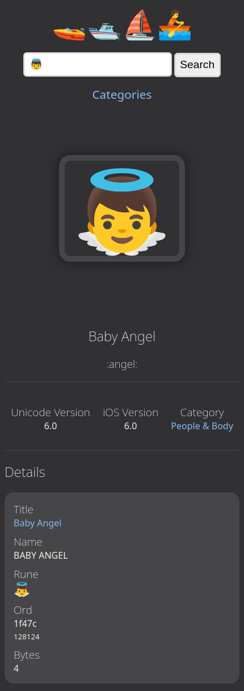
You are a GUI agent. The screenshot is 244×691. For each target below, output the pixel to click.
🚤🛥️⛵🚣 (122, 24)
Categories (122, 94)
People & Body (202, 426)
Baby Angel (37, 523)
